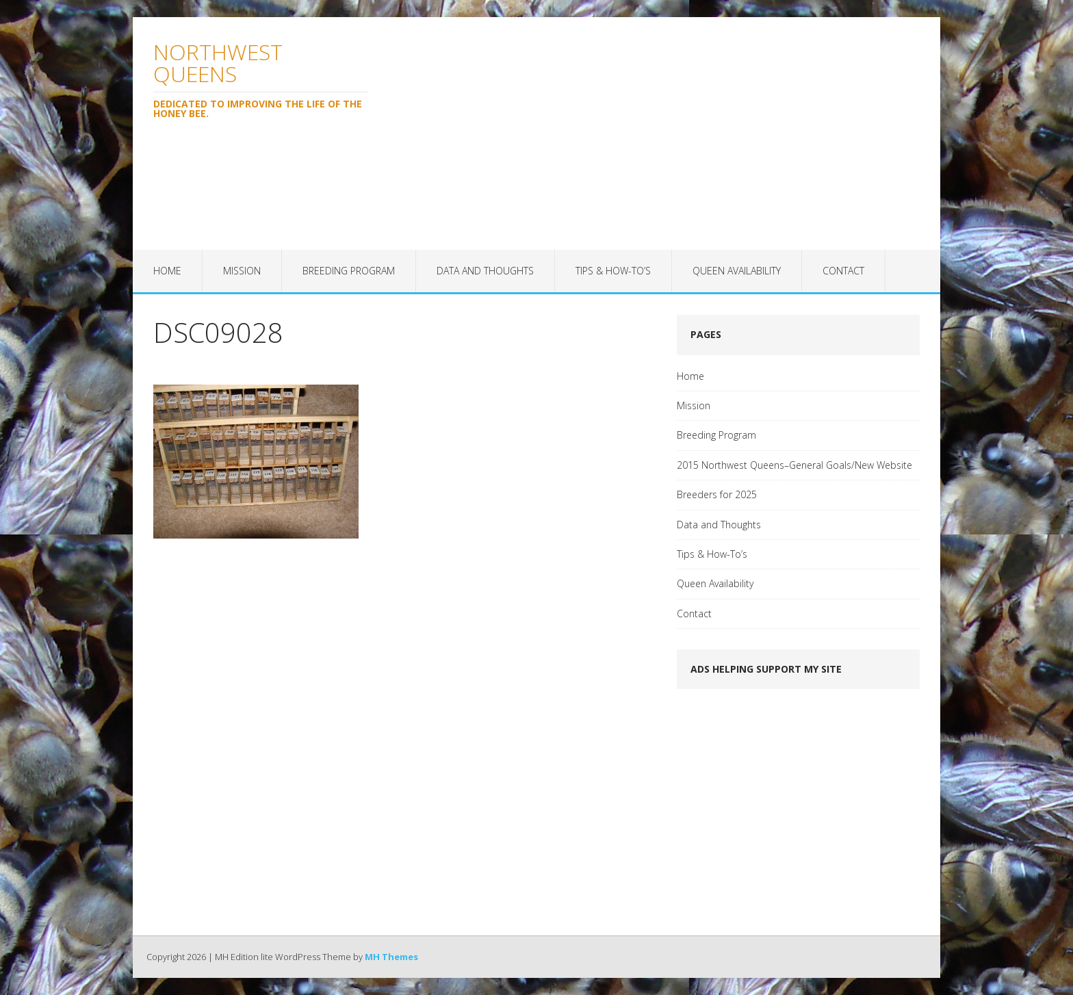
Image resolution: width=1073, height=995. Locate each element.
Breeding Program (348, 270)
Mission (242, 270)
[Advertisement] (664, 133)
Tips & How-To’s (613, 270)
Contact (843, 270)
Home (167, 270)
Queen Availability (737, 270)
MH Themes (391, 957)
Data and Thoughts (485, 270)
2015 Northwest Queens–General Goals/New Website (794, 464)
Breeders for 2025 (717, 494)
